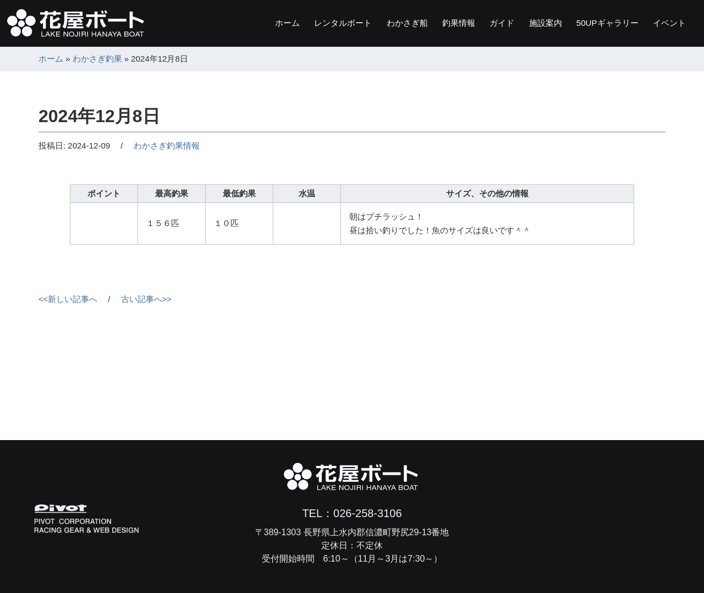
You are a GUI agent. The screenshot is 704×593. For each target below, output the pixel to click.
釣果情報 (433, 23)
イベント (666, 23)
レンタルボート (306, 23)
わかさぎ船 (376, 23)
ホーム (244, 23)
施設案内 (530, 23)
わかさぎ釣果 (97, 58)
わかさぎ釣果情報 (167, 145)
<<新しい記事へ (68, 299)
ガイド (482, 23)
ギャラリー (598, 23)
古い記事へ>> (146, 299)
